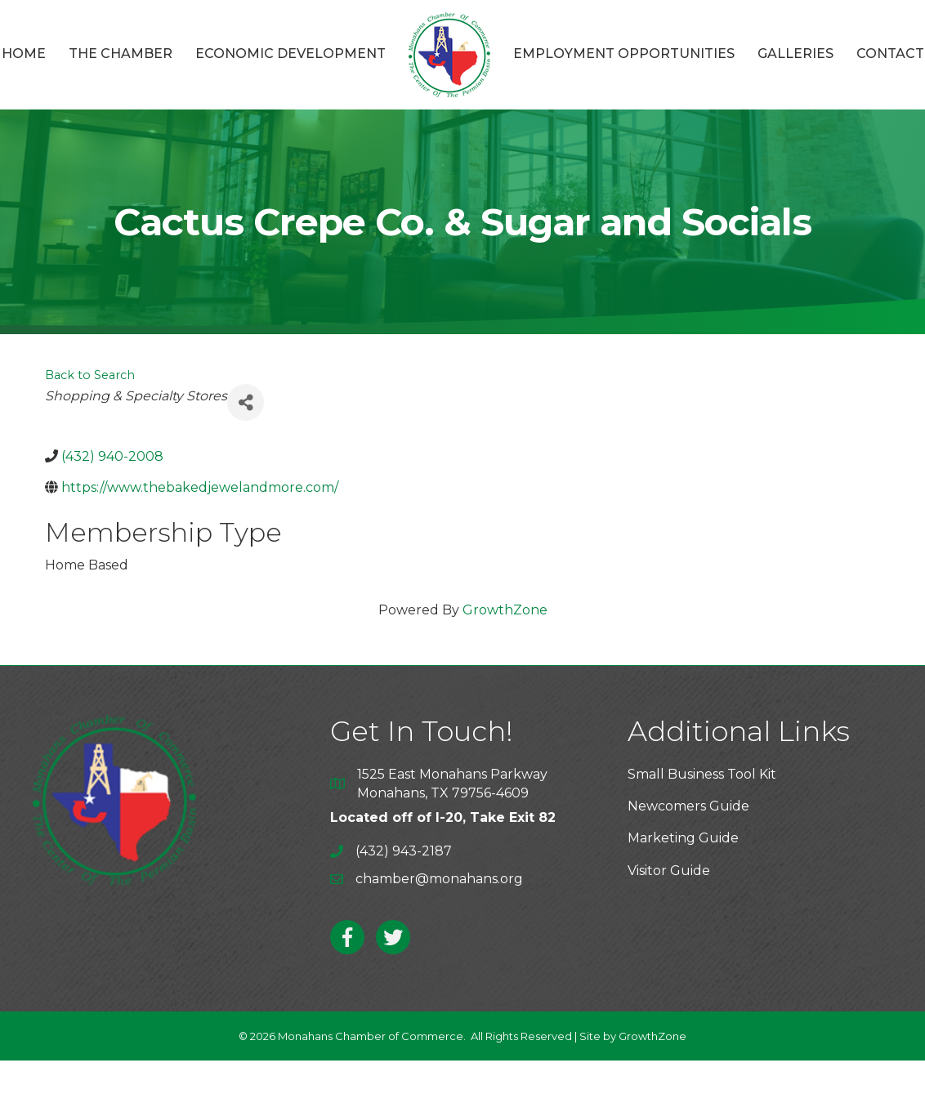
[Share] (245, 402)
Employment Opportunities (624, 53)
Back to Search (90, 375)
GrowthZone (504, 610)
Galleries (795, 53)
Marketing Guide (683, 838)
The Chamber (120, 53)
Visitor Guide (669, 870)
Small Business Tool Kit (702, 774)
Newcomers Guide (688, 806)
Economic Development (290, 53)
